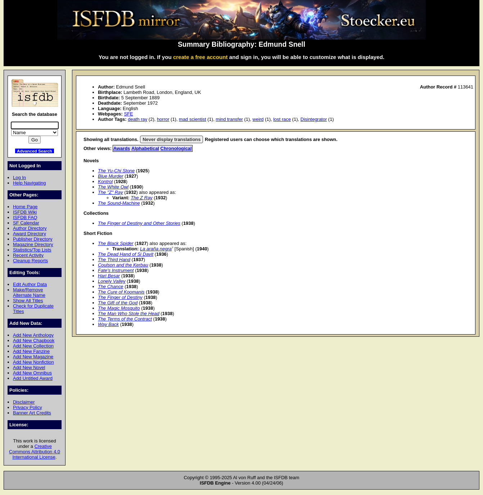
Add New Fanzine (31, 351)
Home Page (25, 206)
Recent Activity (28, 255)
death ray (137, 119)
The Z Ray (141, 197)
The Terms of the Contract (125, 319)
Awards (121, 148)
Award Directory (29, 233)
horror (163, 119)
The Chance (110, 286)
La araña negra (156, 248)
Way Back (108, 324)
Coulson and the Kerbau (123, 265)
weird (258, 119)
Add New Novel (29, 367)
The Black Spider (116, 243)
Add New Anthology (33, 335)
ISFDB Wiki (25, 212)
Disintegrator (314, 119)
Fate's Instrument (116, 270)
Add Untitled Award (33, 378)
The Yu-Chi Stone (116, 170)
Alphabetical (145, 148)
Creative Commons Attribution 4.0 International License (34, 452)
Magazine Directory (33, 244)
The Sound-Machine (119, 203)
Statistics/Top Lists (32, 250)
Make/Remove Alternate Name (29, 292)
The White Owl (113, 187)
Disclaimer (24, 402)
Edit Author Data (30, 284)
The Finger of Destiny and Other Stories (139, 223)
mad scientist (192, 119)
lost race (282, 119)
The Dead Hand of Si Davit (125, 254)
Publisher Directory (32, 239)
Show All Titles (28, 300)
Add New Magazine (33, 356)
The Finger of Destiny (120, 297)
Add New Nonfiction (33, 362)
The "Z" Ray (110, 192)
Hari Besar (109, 275)
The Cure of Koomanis (121, 292)
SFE (128, 114)
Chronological (176, 148)
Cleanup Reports (30, 260)
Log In (19, 177)
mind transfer (229, 119)
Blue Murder (110, 176)
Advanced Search (34, 151)
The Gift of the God (117, 302)
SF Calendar (26, 223)
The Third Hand (114, 259)
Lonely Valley (112, 281)
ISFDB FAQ (25, 217)
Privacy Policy (27, 407)
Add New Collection (33, 346)
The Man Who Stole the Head (128, 313)
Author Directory (30, 228)
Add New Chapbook (33, 340)
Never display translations (171, 139)
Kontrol (105, 181)
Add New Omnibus (32, 373)
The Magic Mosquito (119, 308)
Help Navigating (29, 183)
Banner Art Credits (32, 412)
